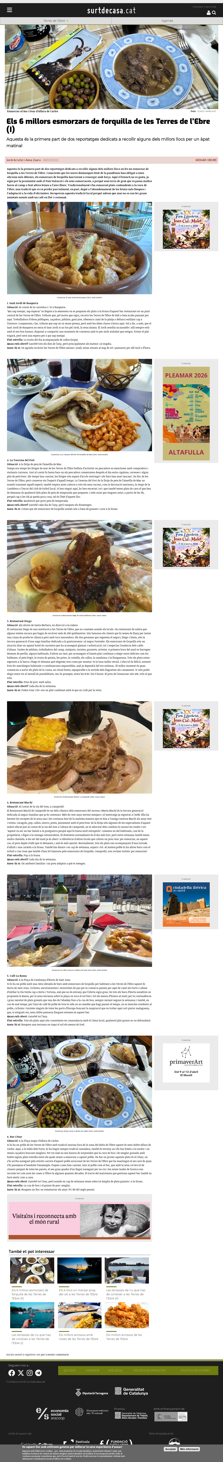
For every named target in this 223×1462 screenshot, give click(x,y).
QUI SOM (69, 1370)
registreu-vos (32, 1354)
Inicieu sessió (14, 1354)
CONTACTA (92, 1370)
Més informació (189, 1449)
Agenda (167, 20)
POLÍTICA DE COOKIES (195, 1370)
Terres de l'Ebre (55, 20)
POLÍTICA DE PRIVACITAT (150, 1370)
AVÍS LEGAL (115, 1370)
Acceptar (170, 1449)
